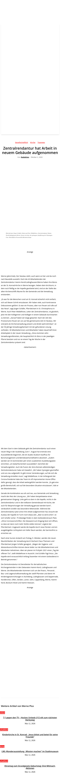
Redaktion (25, 157)
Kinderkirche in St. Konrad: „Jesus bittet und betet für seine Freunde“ (30, 735)
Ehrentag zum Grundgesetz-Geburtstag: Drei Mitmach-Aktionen (30, 767)
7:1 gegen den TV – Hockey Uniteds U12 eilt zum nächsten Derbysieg (30, 718)
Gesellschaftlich (21, 143)
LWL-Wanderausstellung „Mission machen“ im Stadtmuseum (30, 751)
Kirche (33, 143)
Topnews (41, 143)
